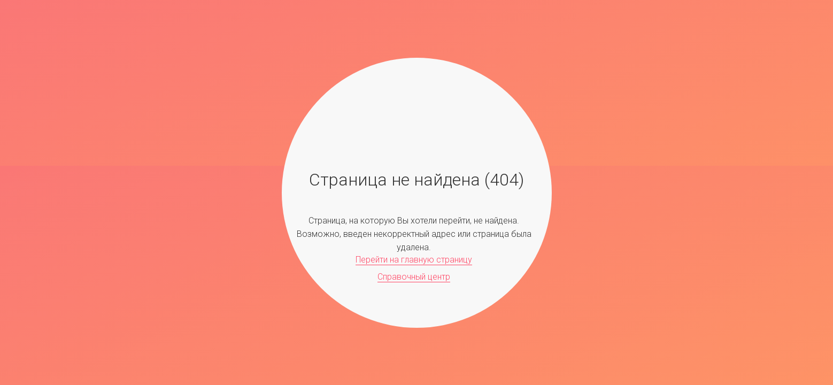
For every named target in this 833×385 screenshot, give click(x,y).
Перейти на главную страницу (414, 260)
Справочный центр (413, 277)
